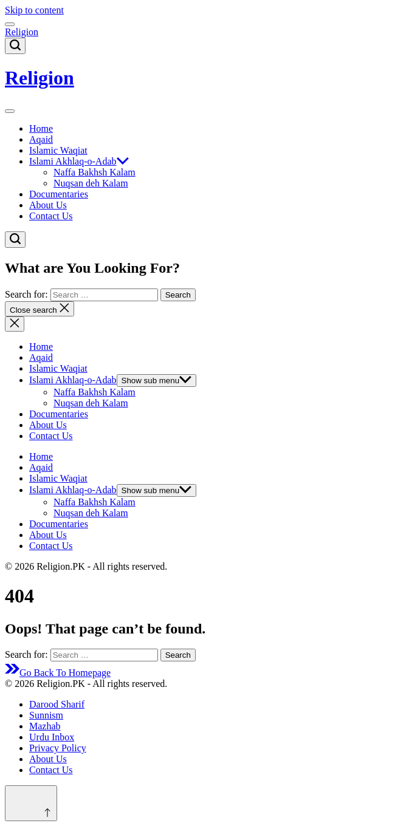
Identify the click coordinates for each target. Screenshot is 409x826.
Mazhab (45, 726)
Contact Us (51, 216)
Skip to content (34, 10)
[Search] (15, 46)
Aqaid (41, 139)
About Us (48, 205)
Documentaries (58, 194)
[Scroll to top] (31, 803)
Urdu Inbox (51, 737)
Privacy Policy (57, 748)
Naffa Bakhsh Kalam (94, 172)
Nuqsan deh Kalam (90, 183)
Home (41, 128)
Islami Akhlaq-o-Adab (79, 161)
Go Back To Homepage (58, 672)
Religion (21, 32)
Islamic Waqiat (58, 150)
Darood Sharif (56, 704)
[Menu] (10, 24)
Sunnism (46, 715)
